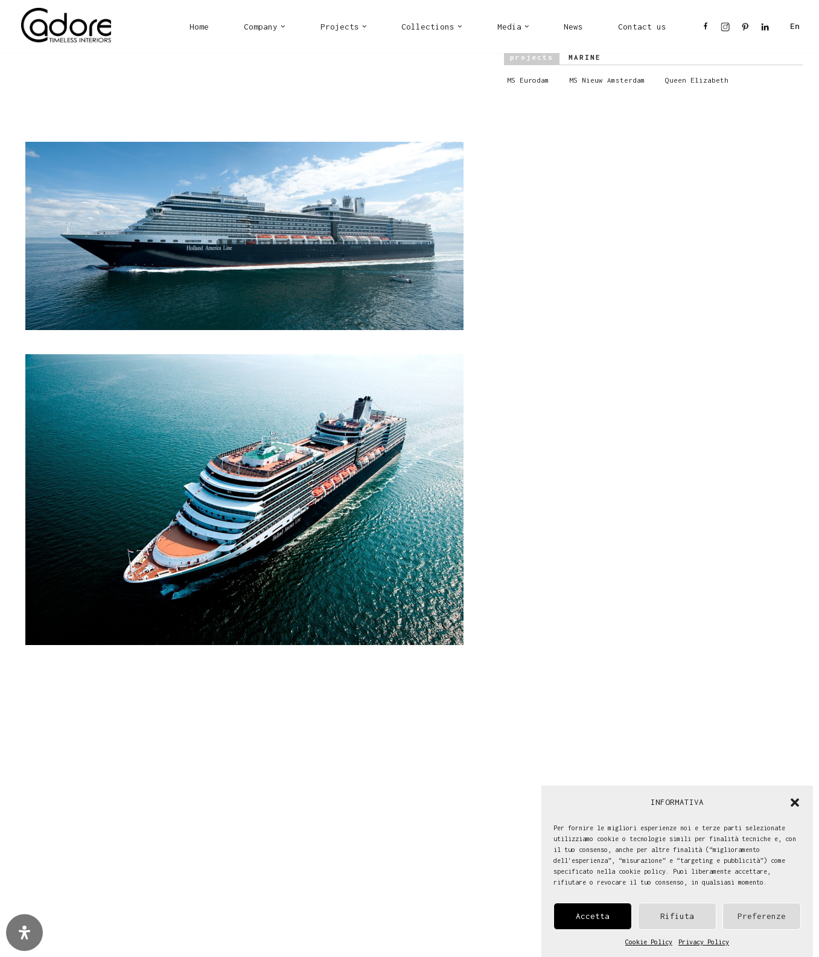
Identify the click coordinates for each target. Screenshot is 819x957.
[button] (795, 804)
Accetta (593, 918)
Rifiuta (677, 918)
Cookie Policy (648, 943)
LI (765, 29)
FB (705, 29)
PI (745, 29)
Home (199, 26)
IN (725, 29)
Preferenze (762, 918)
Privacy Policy (703, 943)
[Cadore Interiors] (66, 26)
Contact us (642, 26)
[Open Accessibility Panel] (24, 932)
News (573, 26)
